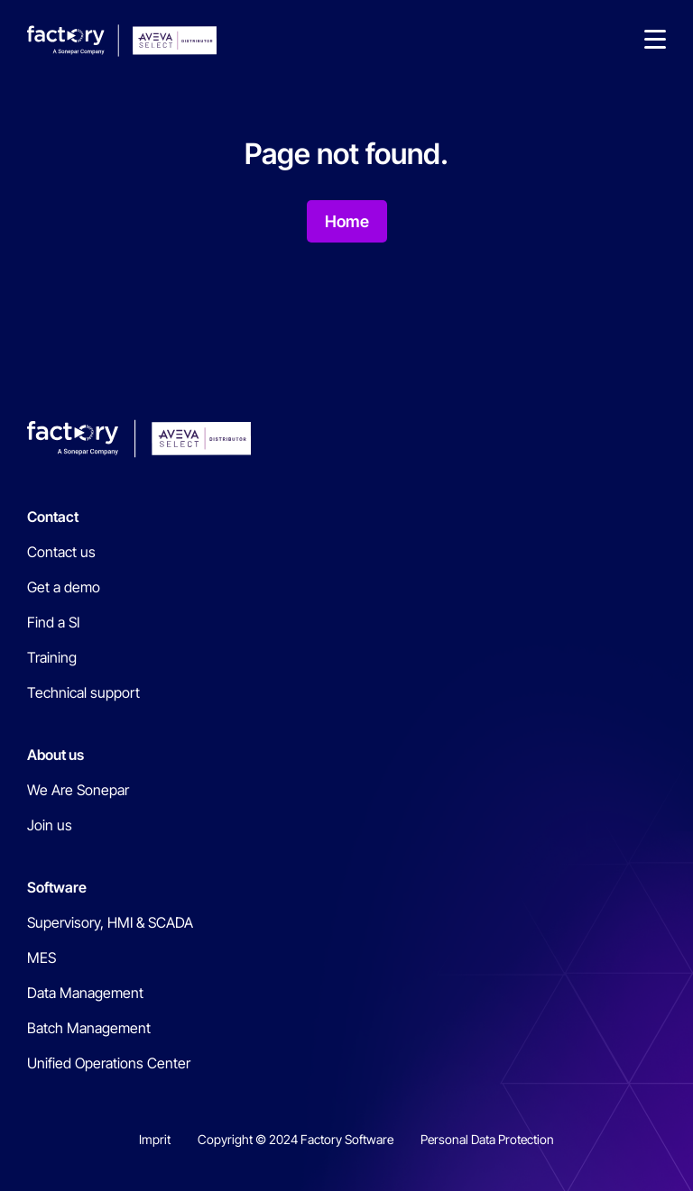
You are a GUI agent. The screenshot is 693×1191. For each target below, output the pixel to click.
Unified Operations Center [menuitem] (108, 1063)
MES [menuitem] (41, 957)
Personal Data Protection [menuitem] (487, 1139)
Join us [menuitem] (49, 825)
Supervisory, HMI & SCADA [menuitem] (110, 922)
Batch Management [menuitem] (89, 1028)
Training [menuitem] (52, 657)
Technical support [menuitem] (83, 692)
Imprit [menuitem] (155, 1139)
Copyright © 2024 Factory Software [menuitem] (295, 1139)
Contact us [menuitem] (61, 552)
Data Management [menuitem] (85, 993)
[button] (655, 40)
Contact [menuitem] (53, 517)
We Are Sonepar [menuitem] (78, 790)
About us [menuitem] (55, 755)
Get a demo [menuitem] (63, 587)
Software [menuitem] (57, 887)
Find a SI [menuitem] (53, 622)
